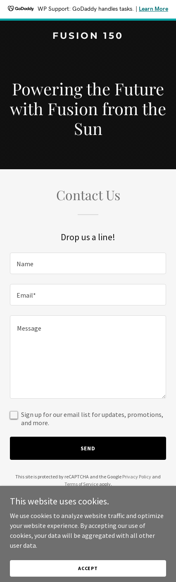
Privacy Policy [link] (136, 476)
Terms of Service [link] (81, 484)
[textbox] (88, 263)
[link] (88, 36)
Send (88, 448)
